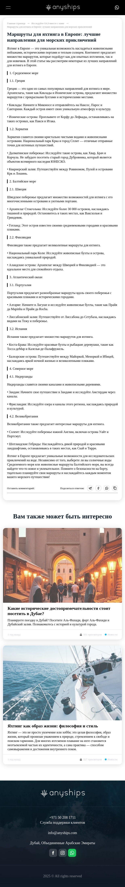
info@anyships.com (62, 833)
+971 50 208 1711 (62, 817)
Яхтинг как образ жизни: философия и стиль (53, 725)
